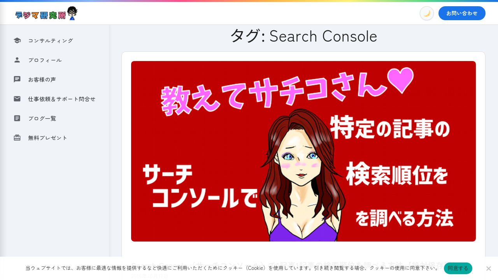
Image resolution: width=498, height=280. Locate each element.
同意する (458, 268)
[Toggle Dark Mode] (427, 13)
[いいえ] (488, 268)
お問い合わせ (462, 13)
